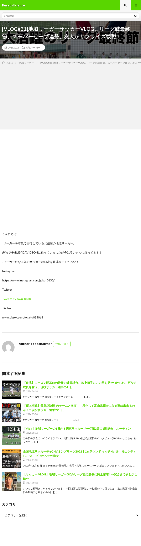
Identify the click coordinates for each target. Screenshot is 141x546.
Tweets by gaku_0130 (16, 299)
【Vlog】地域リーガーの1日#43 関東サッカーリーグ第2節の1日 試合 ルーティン (77, 428)
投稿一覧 (60, 344)
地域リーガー (33, 47)
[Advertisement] (70, 96)
